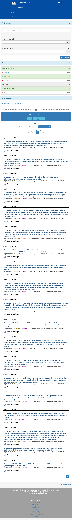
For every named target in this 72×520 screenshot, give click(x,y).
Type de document (8, 68)
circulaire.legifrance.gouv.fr (36, 506)
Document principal (13, 150)
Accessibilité (36, 495)
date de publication (18, 126)
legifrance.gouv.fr (35, 504)
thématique (32, 126)
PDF (29, 118)
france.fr (36, 509)
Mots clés (5, 84)
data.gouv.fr (36, 511)
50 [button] (37, 132)
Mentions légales (36, 497)
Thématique (6, 76)
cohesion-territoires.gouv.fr (36, 514)
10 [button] (28, 132)
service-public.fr (36, 502)
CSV (35, 118)
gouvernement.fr (36, 507)
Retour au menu (66, 484)
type (56, 126)
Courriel (42, 118)
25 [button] (33, 132)
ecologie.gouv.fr (36, 513)
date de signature (45, 126)
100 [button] (43, 132)
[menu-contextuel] (2, 32)
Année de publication (8, 88)
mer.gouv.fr (36, 516)
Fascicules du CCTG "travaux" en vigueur (14, 103)
